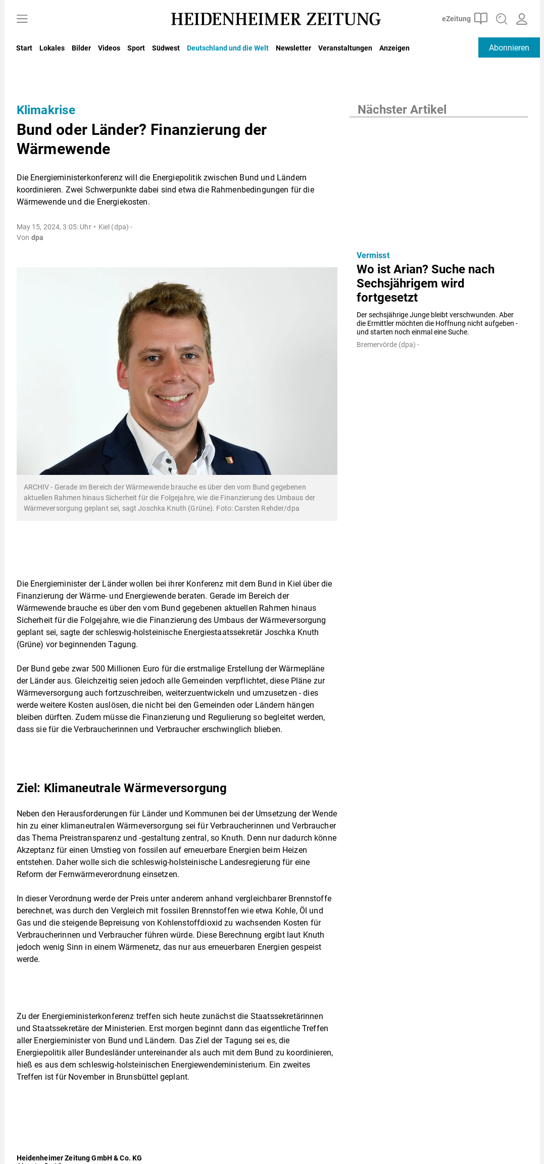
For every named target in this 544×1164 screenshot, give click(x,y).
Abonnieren (509, 48)
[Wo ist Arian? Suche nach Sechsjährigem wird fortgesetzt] (439, 179)
